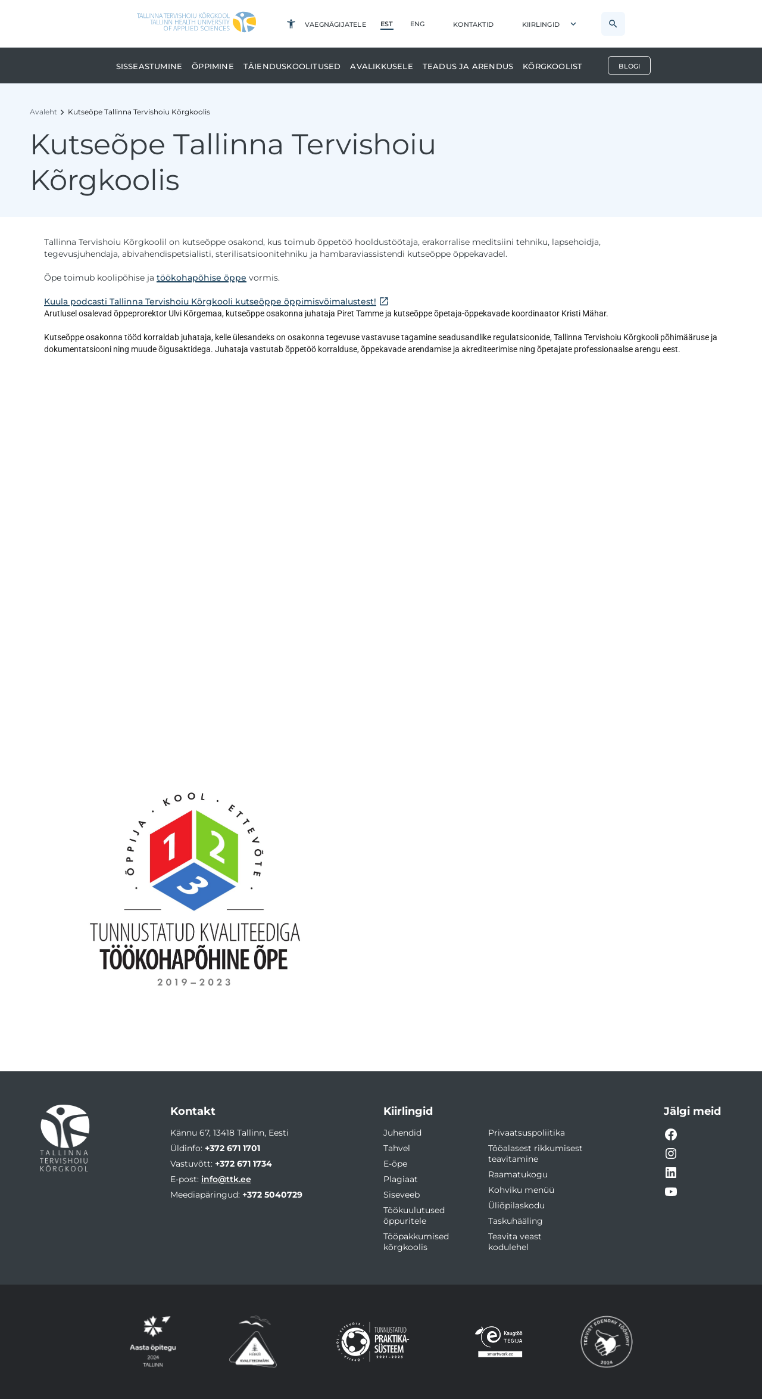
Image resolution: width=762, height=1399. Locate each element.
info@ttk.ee (226, 1179)
